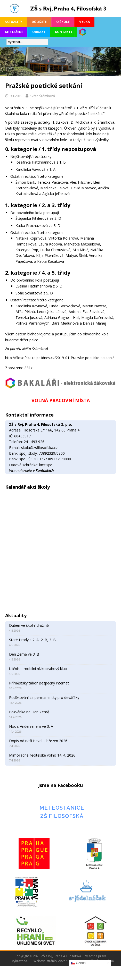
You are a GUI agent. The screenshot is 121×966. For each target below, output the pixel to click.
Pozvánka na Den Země (29, 711)
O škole (63, 22)
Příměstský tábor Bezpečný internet (39, 683)
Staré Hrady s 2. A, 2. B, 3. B (32, 639)
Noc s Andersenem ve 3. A (31, 726)
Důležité (39, 22)
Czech (78, 963)
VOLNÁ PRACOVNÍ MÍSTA (60, 400)
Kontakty (63, 32)
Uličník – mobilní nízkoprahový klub (38, 668)
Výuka (84, 22)
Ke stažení (14, 32)
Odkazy (38, 32)
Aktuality (13, 22)
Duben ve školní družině (29, 625)
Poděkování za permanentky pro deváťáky (44, 697)
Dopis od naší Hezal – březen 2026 (38, 740)
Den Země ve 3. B (24, 654)
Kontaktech (45, 470)
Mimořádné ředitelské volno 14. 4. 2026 (42, 755)
